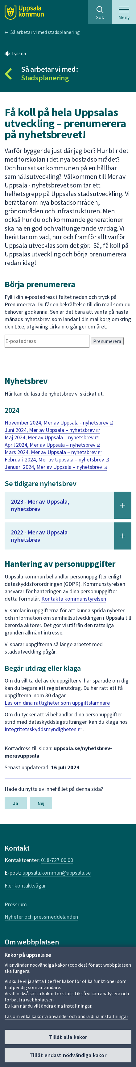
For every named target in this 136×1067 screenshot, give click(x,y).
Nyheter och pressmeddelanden (41, 916)
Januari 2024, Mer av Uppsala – (56, 466)
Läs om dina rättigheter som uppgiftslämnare (57, 702)
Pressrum (16, 904)
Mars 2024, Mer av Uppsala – (53, 452)
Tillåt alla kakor (68, 1037)
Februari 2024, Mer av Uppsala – (57, 459)
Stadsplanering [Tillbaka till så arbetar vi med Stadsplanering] (45, 78)
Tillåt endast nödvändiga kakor (68, 1055)
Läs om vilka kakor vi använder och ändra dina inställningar (66, 1016)
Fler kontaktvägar (25, 885)
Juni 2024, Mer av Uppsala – (52, 429)
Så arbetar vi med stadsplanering (45, 32)
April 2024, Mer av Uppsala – (52, 444)
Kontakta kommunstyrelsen (73, 598)
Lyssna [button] (19, 53)
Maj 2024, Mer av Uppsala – (51, 437)
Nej (41, 803)
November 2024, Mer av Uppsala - (59, 422)
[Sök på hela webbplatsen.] (100, 12)
